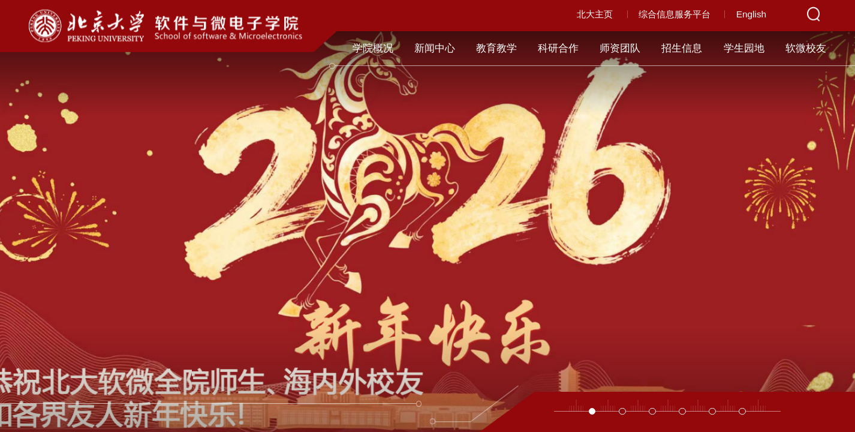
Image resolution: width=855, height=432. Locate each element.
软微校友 (805, 48)
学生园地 (744, 48)
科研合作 (558, 48)
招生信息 (681, 48)
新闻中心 (434, 48)
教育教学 (496, 48)
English (751, 14)
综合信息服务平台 (675, 14)
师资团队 (620, 48)
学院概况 (373, 48)
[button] (592, 411)
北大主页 (595, 14)
